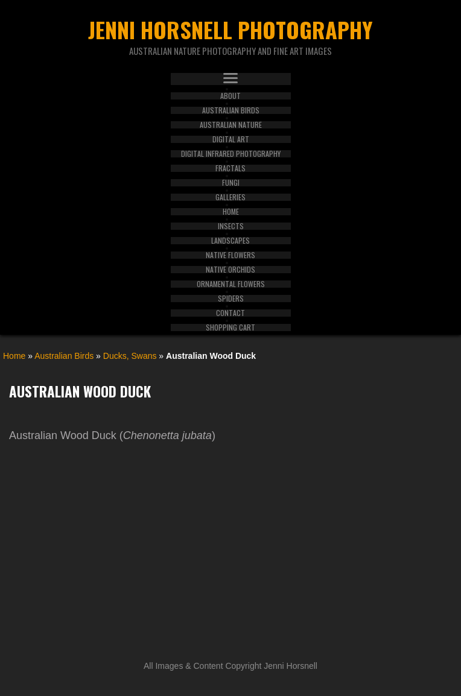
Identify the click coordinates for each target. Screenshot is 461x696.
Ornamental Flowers (231, 284)
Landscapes (230, 240)
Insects (231, 226)
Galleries (230, 197)
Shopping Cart (230, 327)
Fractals (230, 168)
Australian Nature (231, 124)
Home (231, 211)
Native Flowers (230, 255)
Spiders (231, 298)
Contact (230, 313)
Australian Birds (230, 110)
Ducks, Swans (130, 356)
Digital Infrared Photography (231, 153)
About (230, 96)
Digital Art (230, 139)
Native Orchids (230, 269)
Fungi (231, 182)
